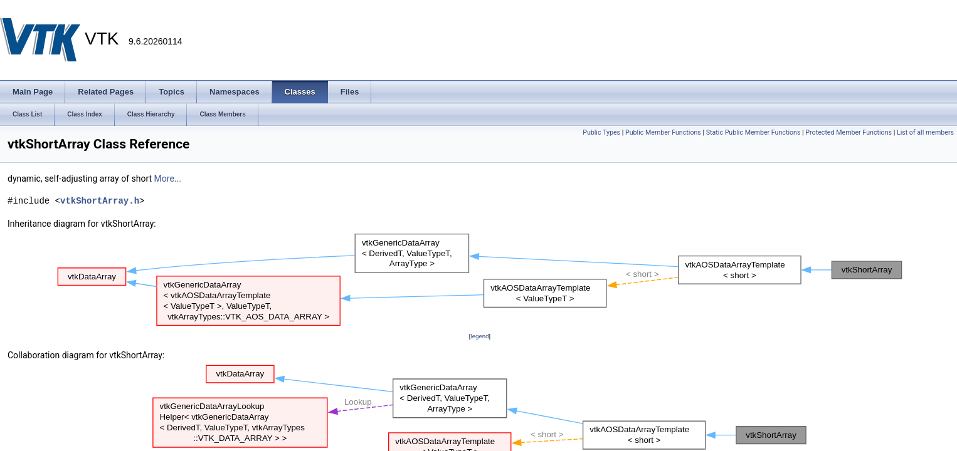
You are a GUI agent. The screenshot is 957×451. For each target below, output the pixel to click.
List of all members (925, 132)
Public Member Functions (663, 132)
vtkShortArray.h (99, 201)
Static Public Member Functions (753, 132)
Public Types (601, 132)
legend (479, 336)
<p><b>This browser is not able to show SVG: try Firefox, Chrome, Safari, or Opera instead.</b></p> (480, 280)
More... (167, 179)
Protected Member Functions (848, 132)
